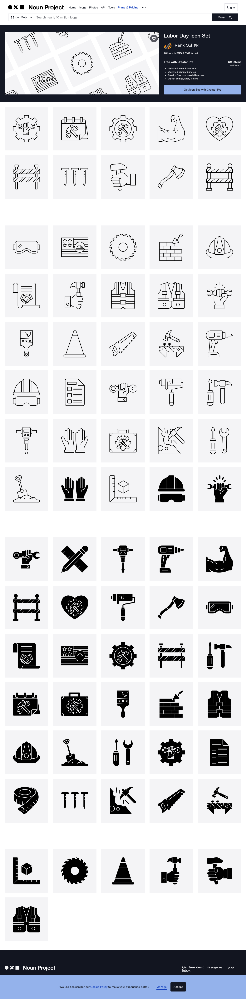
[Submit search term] (225, 17)
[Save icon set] (154, 38)
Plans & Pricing (128, 7)
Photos (93, 7)
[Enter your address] (200, 976)
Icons (82, 7)
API (103, 7)
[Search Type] (21, 17)
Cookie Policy (102, 992)
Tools (111, 7)
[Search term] (123, 17)
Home (72, 7)
